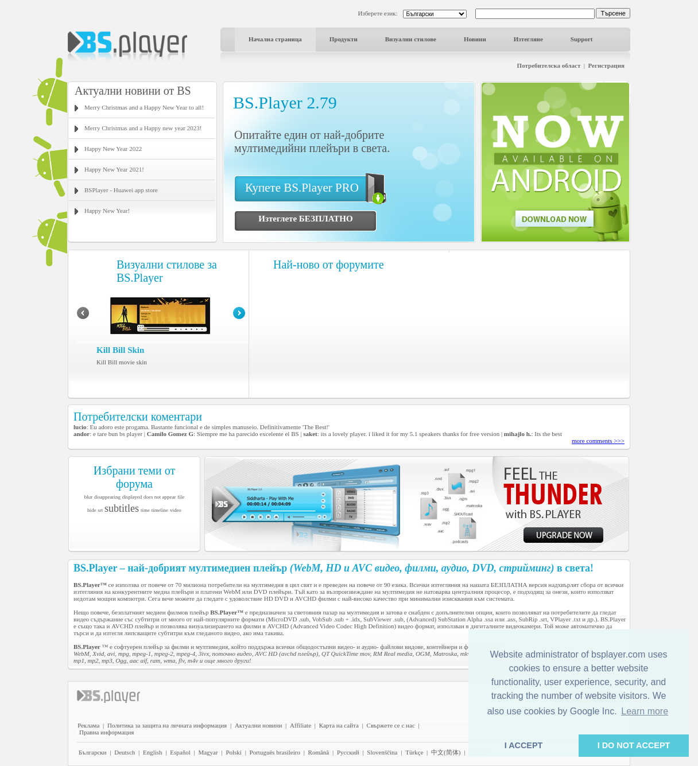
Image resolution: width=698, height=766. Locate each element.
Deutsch (124, 752)
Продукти (343, 39)
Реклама (88, 725)
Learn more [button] (644, 711)
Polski (234, 752)
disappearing (107, 497)
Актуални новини (258, 725)
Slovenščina (382, 752)
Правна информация (106, 732)
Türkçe (414, 752)
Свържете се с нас (391, 725)
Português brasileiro (275, 752)
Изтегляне (528, 39)
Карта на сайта (339, 725)
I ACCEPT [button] (524, 745)
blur (88, 497)
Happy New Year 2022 (113, 148)
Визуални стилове (410, 39)
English (152, 752)
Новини (475, 39)
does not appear (160, 497)
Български (93, 752)
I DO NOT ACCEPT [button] (634, 745)
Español (180, 752)
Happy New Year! (107, 210)
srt (100, 510)
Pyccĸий (348, 752)
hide (91, 510)
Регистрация (606, 65)
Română (318, 752)
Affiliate (300, 725)
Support (582, 39)
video (175, 510)
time (145, 510)
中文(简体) (445, 752)
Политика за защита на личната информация (167, 725)
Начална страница (275, 39)
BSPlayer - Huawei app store (121, 189)
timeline (160, 510)
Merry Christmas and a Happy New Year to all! (144, 107)
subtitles (121, 508)
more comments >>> (598, 440)
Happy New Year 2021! (114, 169)
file (180, 497)
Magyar (208, 752)
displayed (132, 497)
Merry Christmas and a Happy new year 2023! (142, 128)
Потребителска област (549, 65)
